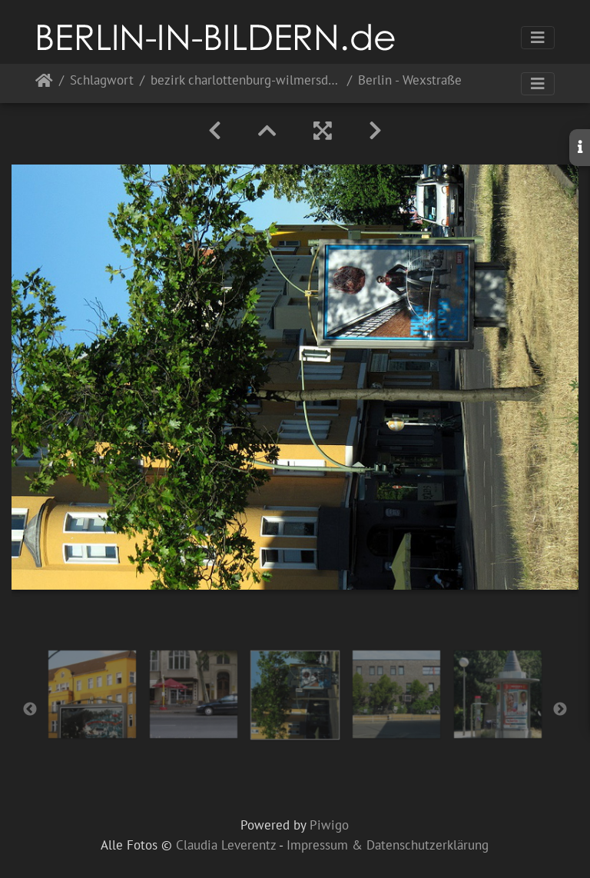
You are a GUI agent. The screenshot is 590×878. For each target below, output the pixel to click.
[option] (92, 694)
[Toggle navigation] (538, 37)
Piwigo (329, 824)
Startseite (44, 83)
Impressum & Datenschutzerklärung (388, 844)
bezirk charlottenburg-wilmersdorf (246, 81)
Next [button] (560, 709)
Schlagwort (102, 81)
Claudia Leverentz (226, 844)
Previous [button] (30, 709)
